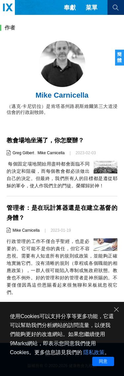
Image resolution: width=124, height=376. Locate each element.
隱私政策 (93, 352)
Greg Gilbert (23, 153)
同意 (103, 361)
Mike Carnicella (50, 153)
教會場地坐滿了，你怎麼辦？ (45, 140)
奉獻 (70, 7)
